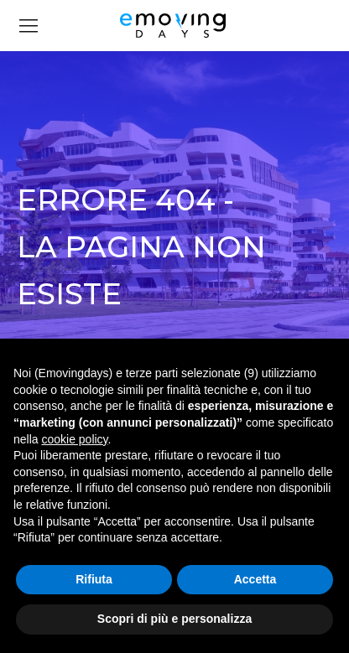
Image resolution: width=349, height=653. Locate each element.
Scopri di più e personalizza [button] (174, 618)
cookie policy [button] (74, 439)
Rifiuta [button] (94, 579)
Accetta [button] (255, 579)
